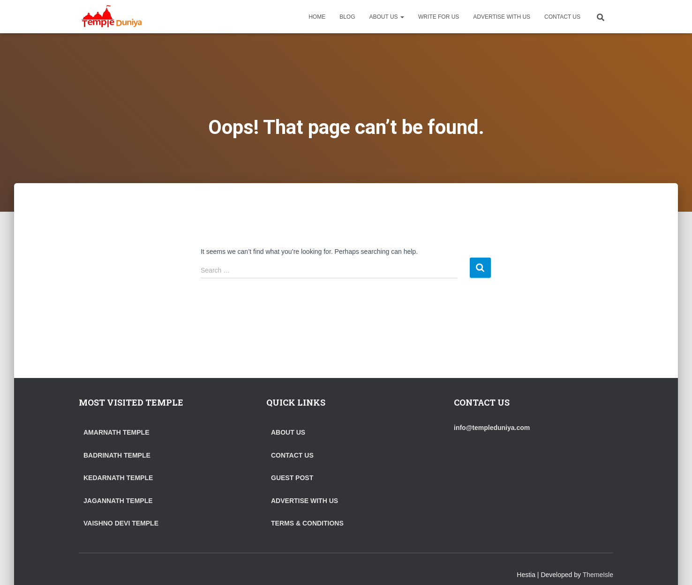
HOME (316, 17)
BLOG (347, 17)
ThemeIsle (598, 574)
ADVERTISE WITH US (501, 17)
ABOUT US (386, 17)
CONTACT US (562, 17)
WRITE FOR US (438, 17)
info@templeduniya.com (492, 427)
